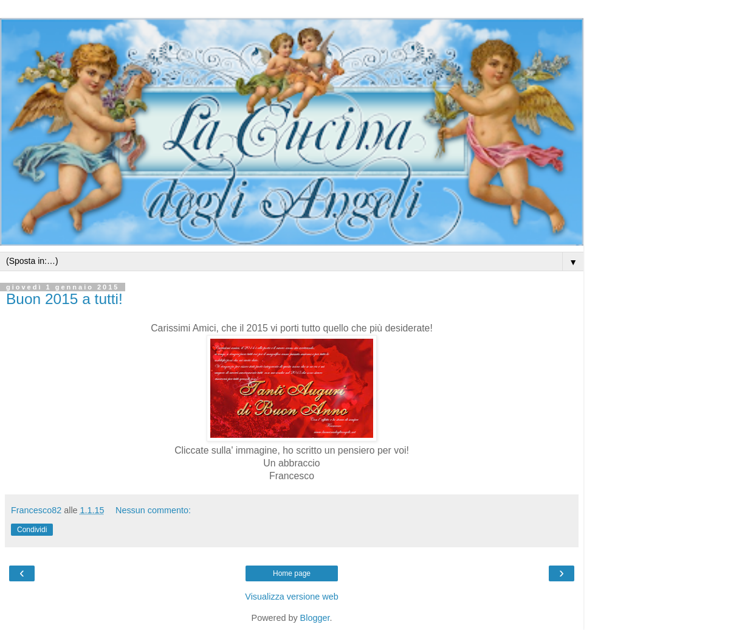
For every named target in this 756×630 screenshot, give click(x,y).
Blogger (315, 618)
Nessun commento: (153, 510)
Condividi (32, 529)
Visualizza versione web (291, 596)
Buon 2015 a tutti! (64, 299)
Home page (292, 573)
